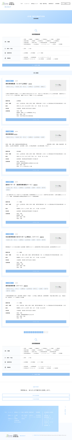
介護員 (51, 39)
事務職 (60, 44)
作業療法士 (48, 40)
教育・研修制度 (24, 414)
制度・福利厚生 (43, 3)
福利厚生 (23, 418)
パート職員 (40, 52)
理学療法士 (40, 40)
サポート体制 (24, 416)
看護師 (30, 39)
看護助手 (37, 39)
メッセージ (26, 3)
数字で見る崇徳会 (17, 421)
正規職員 (25, 52)
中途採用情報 (53, 397)
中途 (29, 48)
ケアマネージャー (45, 44)
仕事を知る (31, 414)
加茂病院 (48, 58)
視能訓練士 (26, 42)
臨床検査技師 (52, 42)
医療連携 (16, 418)
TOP (22, 3)
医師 (25, 39)
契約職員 (33, 52)
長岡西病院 (33, 57)
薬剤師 (58, 39)
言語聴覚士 (56, 40)
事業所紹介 (51, 3)
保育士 (54, 44)
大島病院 (55, 58)
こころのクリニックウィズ (44, 57)
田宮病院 (25, 57)
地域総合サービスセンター (29, 58)
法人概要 (16, 414)
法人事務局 (41, 58)
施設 (15, 416)
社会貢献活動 (16, 419)
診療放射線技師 (43, 42)
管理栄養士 (26, 40)
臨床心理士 (34, 42)
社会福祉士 (36, 44)
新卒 (25, 48)
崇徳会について (34, 3)
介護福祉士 (44, 39)
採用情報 (57, 3)
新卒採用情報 (18, 397)
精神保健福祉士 (27, 44)
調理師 (33, 40)
